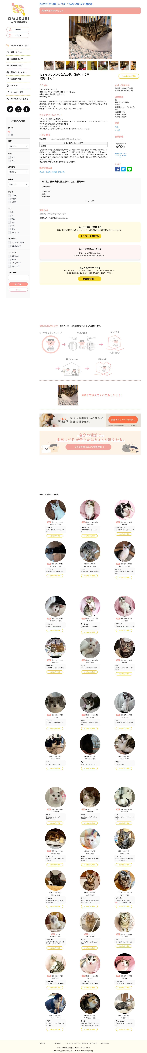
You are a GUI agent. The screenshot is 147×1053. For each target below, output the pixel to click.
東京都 (54, 172)
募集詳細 (89, 4)
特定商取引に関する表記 (89, 1043)
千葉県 (48, 172)
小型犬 (13, 195)
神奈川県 (61, 172)
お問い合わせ (105, 1043)
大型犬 (13, 202)
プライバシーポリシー (73, 1043)
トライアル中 (16, 263)
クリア (18, 289)
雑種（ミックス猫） (59, 4)
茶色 (13, 219)
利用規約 (58, 1043)
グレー (13, 222)
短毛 (13, 226)
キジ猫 (117, 130)
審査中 (13, 259)
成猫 (77, 4)
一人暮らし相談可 (17, 242)
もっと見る (90, 201)
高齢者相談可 (16, 246)
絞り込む (18, 284)
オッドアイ (15, 232)
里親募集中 (15, 256)
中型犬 (13, 199)
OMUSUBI (43, 4)
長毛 (13, 229)
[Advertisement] (18, 334)
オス (13, 157)
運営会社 (42, 1043)
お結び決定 (15, 266)
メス (13, 161)
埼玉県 (71, 4)
